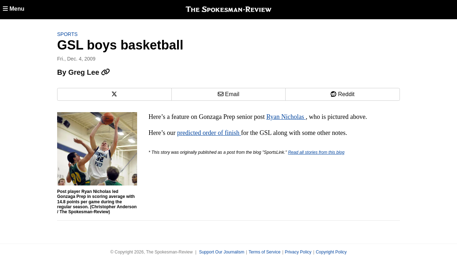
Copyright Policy (331, 252)
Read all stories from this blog (316, 152)
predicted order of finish (209, 132)
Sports (67, 34)
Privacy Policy (298, 252)
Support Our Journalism (221, 252)
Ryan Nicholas (286, 116)
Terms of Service (264, 252)
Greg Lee (89, 72)
